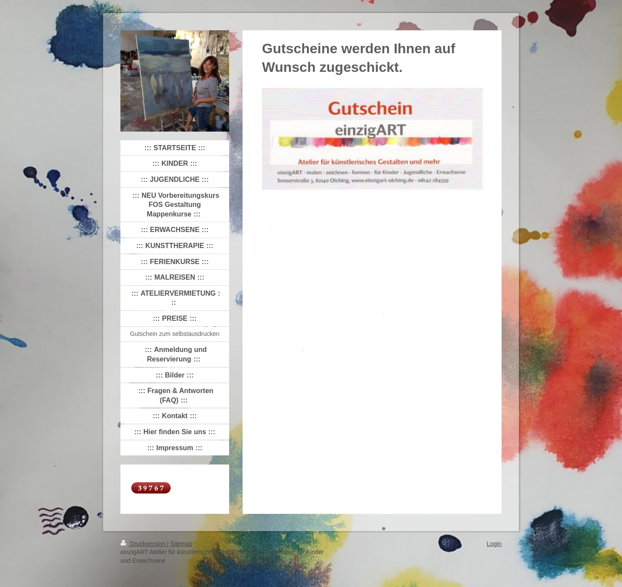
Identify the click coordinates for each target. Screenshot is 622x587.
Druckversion (143, 543)
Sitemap (181, 543)
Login (494, 543)
